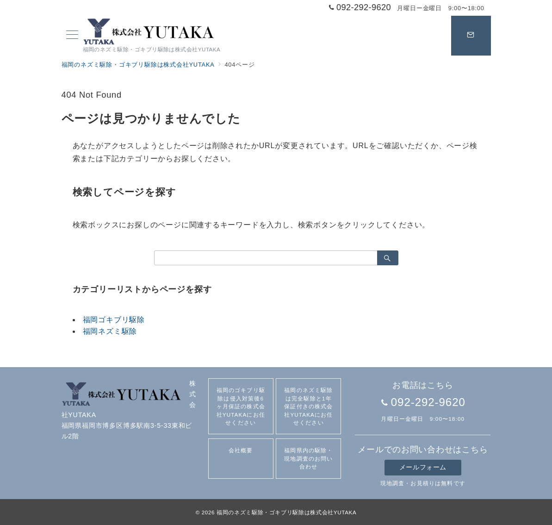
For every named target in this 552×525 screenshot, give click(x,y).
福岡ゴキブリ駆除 (114, 320)
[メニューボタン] (72, 36)
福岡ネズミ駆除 (110, 331)
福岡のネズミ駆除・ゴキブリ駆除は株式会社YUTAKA (286, 512)
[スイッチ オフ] (471, 36)
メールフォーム (423, 467)
